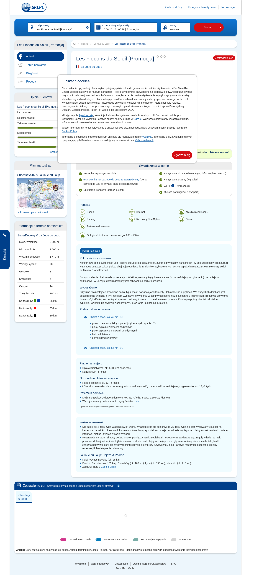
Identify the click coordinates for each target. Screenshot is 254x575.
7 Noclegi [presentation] (24, 497)
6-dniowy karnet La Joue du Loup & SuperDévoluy (111, 179)
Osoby (172, 25)
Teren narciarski (36, 65)
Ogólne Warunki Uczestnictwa (149, 563)
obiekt (30, 56)
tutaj (137, 401)
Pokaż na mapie (91, 250)
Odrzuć (138, 118)
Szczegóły (55, 151)
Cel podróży (42, 25)
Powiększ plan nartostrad (34, 212)
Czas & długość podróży (115, 25)
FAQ (173, 563)
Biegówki (32, 73)
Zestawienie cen (224, 58)
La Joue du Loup (91, 66)
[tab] (24, 496)
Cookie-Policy (69, 131)
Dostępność (121, 563)
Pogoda (31, 81)
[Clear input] (87, 27)
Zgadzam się (86, 115)
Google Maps (108, 466)
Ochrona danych (144, 140)
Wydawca (146, 136)
